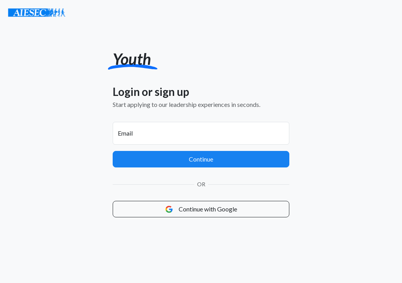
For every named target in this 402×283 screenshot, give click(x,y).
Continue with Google (201, 209)
